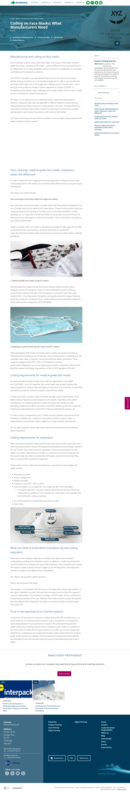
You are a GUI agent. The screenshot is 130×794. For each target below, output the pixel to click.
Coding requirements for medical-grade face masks (106, 117)
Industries (52, 722)
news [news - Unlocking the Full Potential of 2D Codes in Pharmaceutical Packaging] (35, 682)
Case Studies (106, 739)
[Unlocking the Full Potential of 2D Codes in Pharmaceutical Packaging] (49, 697)
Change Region (17, 788)
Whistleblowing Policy (87, 787)
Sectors (35, 3)
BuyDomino (56, 758)
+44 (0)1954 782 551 (13, 751)
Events (104, 744)
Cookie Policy (121, 787)
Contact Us (80, 3)
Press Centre (106, 747)
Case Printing (53, 728)
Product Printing (55, 725)
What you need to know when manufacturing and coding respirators (104, 127)
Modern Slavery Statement (103, 787)
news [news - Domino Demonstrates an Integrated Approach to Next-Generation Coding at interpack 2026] (3, 682)
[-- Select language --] (107, 92)
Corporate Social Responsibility (108, 729)
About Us (105, 733)
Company (68, 3)
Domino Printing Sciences (105, 61)
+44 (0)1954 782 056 (13, 758)
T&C (114, 787)
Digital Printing (81, 722)
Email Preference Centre (107, 789)
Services (57, 3)
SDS (71, 758)
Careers (104, 725)
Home (103, 722)
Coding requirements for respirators (106, 122)
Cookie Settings (121, 789)
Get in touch (64, 673)
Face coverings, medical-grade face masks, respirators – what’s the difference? (106, 111)
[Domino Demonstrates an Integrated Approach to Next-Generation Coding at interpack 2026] (16, 697)
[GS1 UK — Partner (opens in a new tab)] (13, 763)
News (103, 741)
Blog (103, 736)
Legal (77, 787)
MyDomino (84, 758)
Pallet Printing (54, 730)
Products (46, 3)
